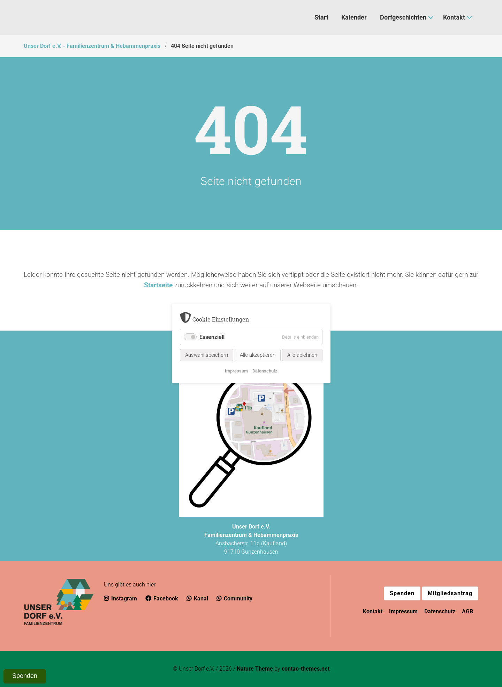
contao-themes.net (305, 668)
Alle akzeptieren (257, 355)
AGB (467, 611)
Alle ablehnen (302, 355)
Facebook (161, 598)
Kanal (197, 598)
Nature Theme (255, 668)
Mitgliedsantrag (450, 593)
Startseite (158, 285)
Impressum (403, 611)
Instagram (120, 598)
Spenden (402, 593)
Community (234, 598)
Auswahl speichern (206, 355)
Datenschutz (439, 611)
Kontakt (372, 611)
